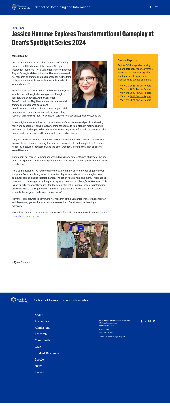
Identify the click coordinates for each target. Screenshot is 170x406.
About (39, 315)
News (21, 28)
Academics (42, 321)
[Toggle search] (150, 7)
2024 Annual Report (140, 89)
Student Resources (47, 353)
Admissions (42, 327)
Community (43, 340)
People (39, 359)
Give (38, 347)
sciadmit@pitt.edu (105, 332)
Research (41, 334)
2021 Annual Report (140, 100)
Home (14, 28)
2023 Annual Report (140, 92)
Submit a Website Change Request (112, 336)
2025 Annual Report (140, 85)
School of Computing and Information (62, 7)
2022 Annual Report (140, 96)
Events (39, 372)
